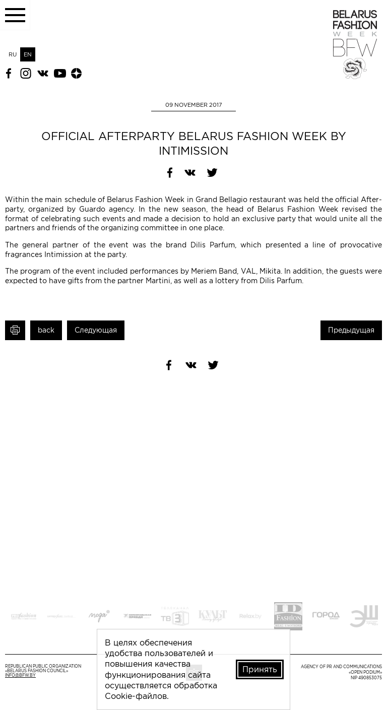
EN (28, 54)
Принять (259, 669)
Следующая (96, 330)
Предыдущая (351, 330)
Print (15, 330)
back (46, 330)
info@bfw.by (20, 675)
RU (13, 54)
